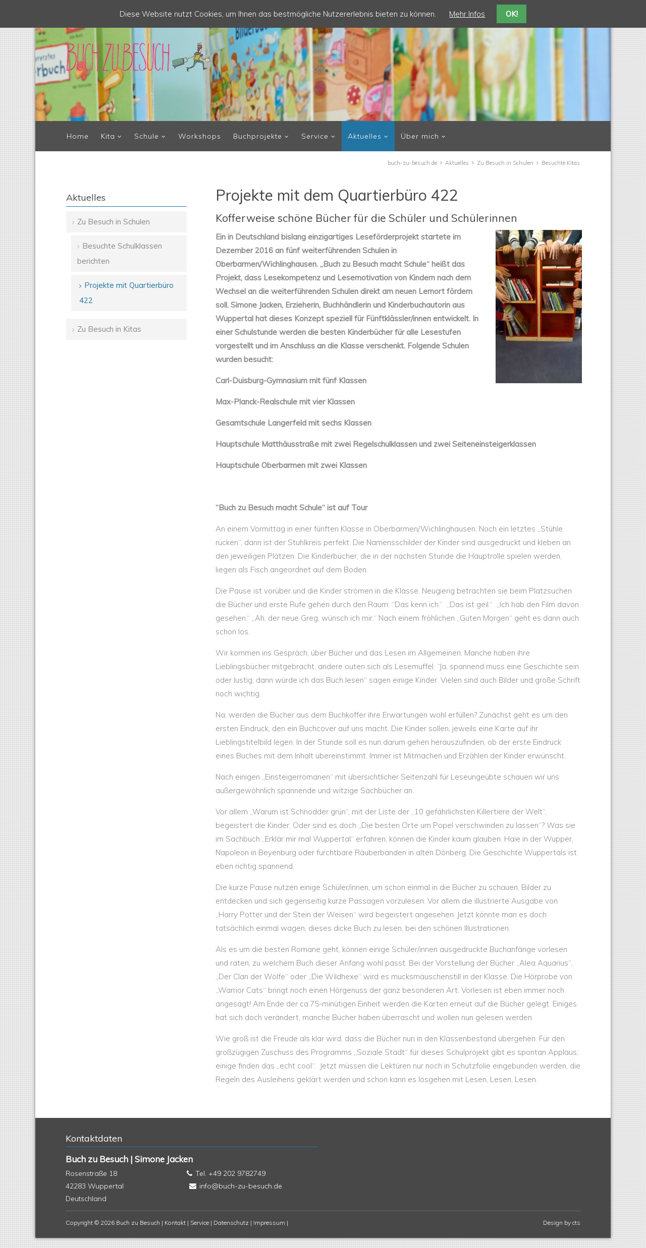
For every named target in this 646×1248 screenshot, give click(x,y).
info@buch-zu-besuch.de (240, 1186)
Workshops (199, 136)
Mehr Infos (467, 14)
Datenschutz (231, 1222)
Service (315, 136)
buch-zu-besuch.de (412, 162)
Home (78, 136)
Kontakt (175, 1222)
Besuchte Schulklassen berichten (119, 253)
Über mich (420, 136)
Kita (108, 136)
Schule (146, 136)
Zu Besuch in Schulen (505, 162)
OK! (512, 14)
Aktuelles (365, 136)
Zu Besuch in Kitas (109, 329)
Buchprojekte (257, 136)
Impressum (269, 1222)
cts (576, 1222)
